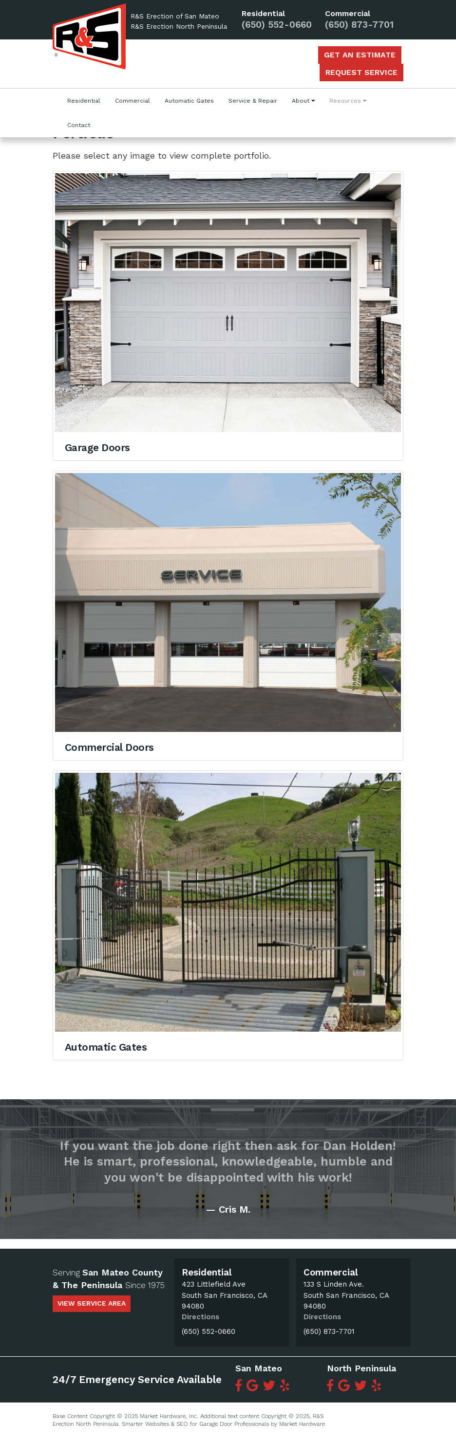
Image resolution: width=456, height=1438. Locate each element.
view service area (91, 1303)
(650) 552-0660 (277, 25)
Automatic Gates (189, 100)
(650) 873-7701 (359, 25)
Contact (78, 125)
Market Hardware (302, 1423)
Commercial (132, 100)
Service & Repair (252, 100)
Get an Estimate (360, 54)
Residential (83, 100)
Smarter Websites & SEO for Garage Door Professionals (195, 1423)
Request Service (361, 72)
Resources (347, 100)
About (303, 100)
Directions (200, 1316)
